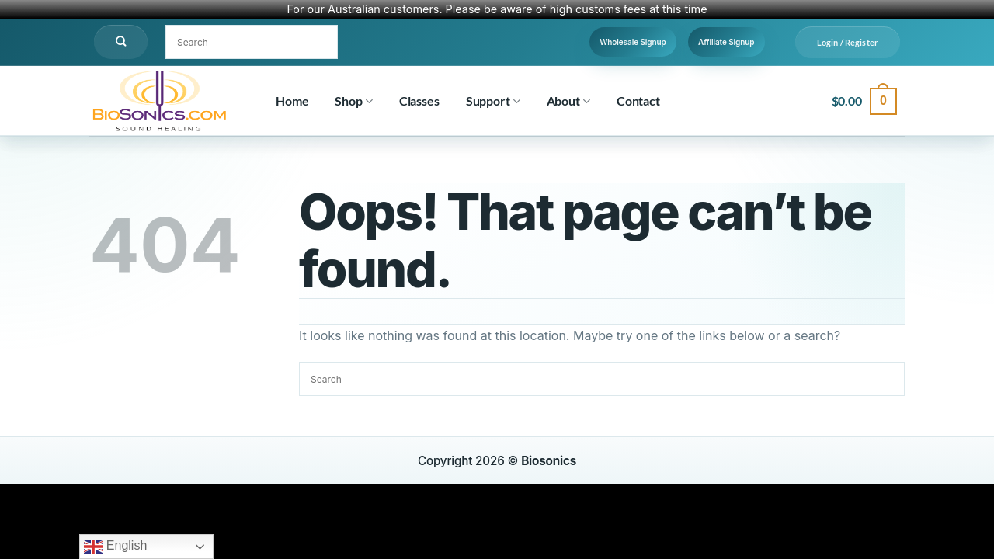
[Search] (121, 42)
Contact (638, 100)
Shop (353, 101)
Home (292, 100)
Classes (419, 100)
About (568, 101)
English (115, 546)
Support (493, 101)
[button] (847, 42)
